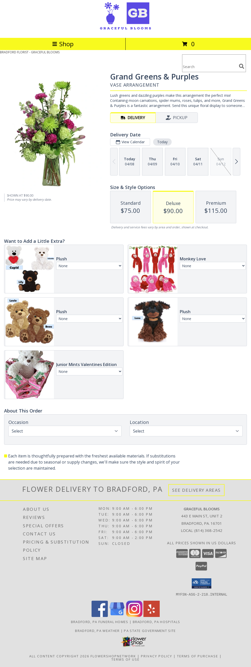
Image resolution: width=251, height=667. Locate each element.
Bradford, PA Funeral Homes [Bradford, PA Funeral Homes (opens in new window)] (99, 621)
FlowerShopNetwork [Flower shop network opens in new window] (113, 656)
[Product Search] (209, 66)
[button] (201, 583)
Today (162, 141)
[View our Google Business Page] (117, 615)
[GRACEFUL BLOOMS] (125, 30)
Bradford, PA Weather (97, 630)
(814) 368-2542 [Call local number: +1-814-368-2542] (208, 530)
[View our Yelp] (151, 615)
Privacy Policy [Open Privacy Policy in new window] (156, 656)
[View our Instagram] (134, 615)
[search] (242, 66)
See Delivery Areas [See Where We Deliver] (196, 490)
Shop (62, 44)
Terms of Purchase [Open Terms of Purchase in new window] (197, 656)
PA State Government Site (150, 630)
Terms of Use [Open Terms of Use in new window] (125, 659)
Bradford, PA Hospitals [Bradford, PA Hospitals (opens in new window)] (156, 621)
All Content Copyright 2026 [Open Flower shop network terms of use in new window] (59, 656)
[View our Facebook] (100, 615)
